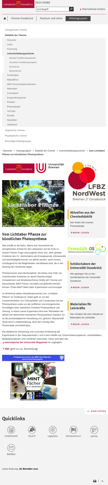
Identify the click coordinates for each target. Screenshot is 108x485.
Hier (7, 348)
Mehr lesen (79, 232)
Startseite (7, 150)
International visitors (93, 9)
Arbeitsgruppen (23, 150)
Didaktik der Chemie (45, 150)
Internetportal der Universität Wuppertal (26, 342)
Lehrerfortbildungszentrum (72, 150)
